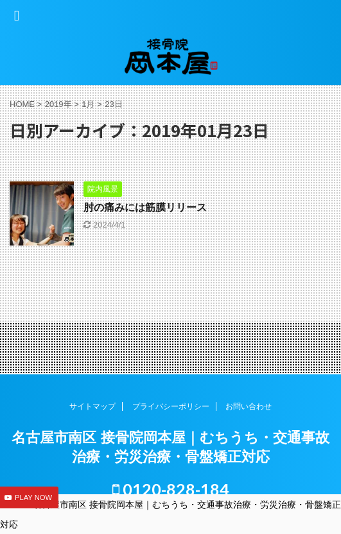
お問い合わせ (248, 406)
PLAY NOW (33, 497)
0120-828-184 (170, 489)
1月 (88, 104)
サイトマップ (92, 406)
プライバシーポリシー (170, 406)
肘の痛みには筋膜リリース (145, 207)
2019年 (58, 104)
